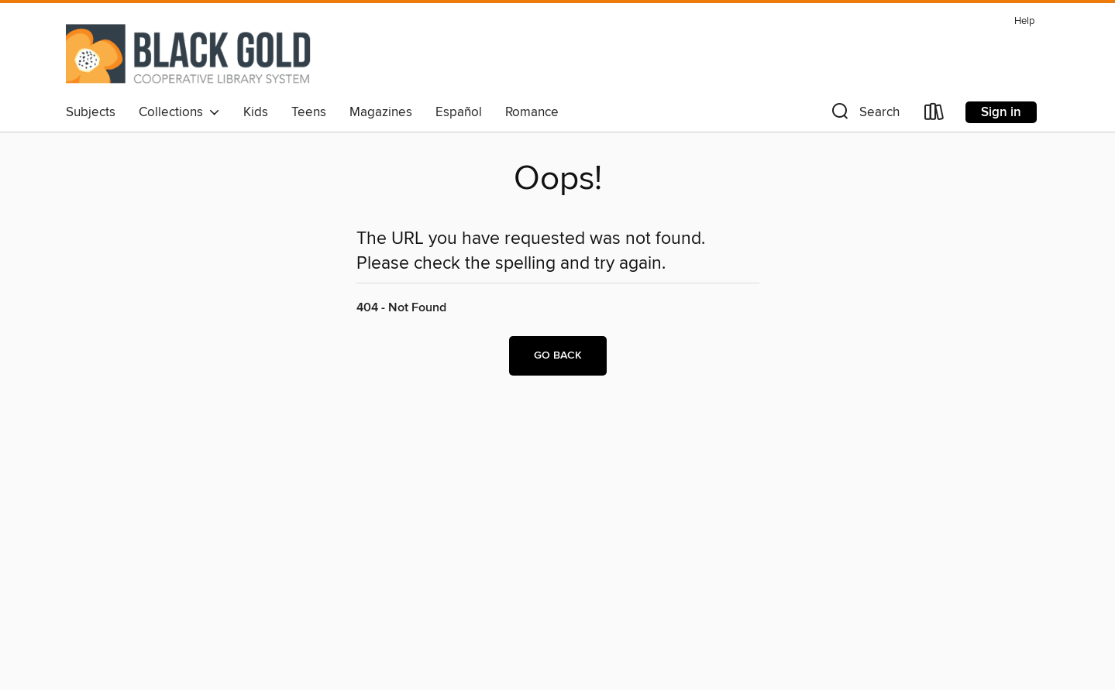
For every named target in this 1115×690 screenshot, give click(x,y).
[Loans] (934, 115)
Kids (255, 112)
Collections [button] (179, 112)
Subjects (90, 112)
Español (458, 112)
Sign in (1001, 112)
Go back (558, 355)
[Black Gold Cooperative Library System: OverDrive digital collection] (188, 53)
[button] (864, 115)
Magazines (380, 112)
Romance (532, 112)
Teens (308, 112)
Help (1024, 21)
